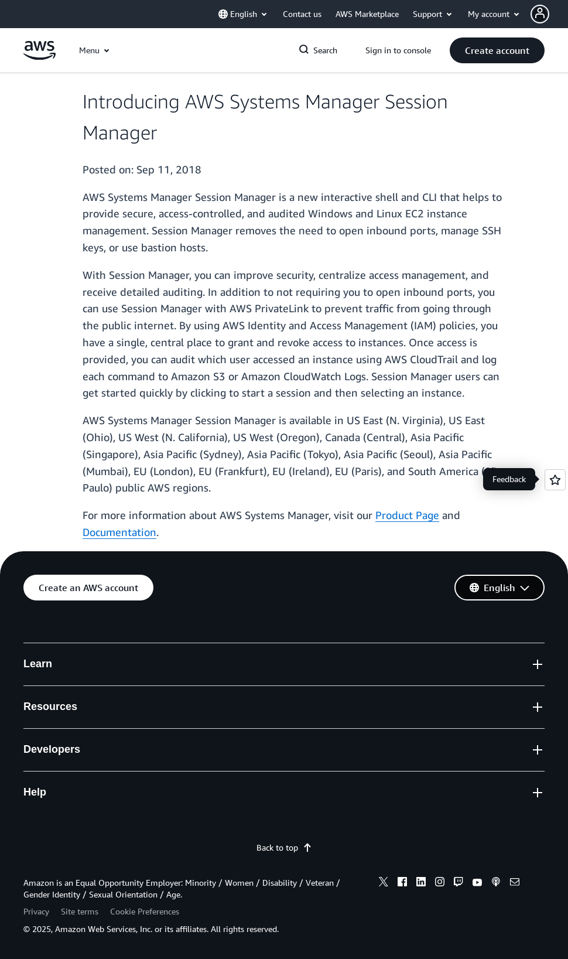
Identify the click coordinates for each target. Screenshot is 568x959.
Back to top (284, 847)
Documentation (119, 531)
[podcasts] (496, 883)
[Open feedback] (555, 479)
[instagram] (439, 883)
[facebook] (402, 883)
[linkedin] (421, 883)
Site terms (79, 911)
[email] (514, 883)
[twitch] (458, 883)
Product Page (407, 514)
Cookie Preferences (144, 911)
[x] (383, 883)
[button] (549, 14)
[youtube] (477, 883)
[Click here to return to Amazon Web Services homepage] (39, 57)
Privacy (36, 911)
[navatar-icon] (540, 14)
